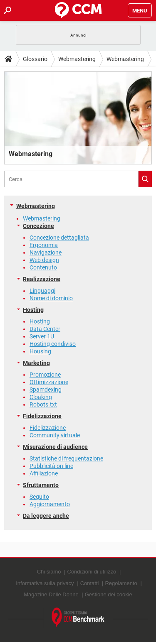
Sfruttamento (41, 485)
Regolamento (121, 583)
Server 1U (42, 336)
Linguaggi (42, 290)
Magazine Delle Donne (51, 594)
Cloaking (41, 397)
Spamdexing (46, 389)
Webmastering (77, 59)
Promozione (45, 374)
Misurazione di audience (55, 447)
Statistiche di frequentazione (66, 458)
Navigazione (46, 252)
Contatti (89, 583)
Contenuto (43, 267)
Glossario (35, 59)
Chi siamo (49, 571)
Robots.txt (43, 404)
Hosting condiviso (53, 344)
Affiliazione (44, 473)
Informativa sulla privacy (45, 583)
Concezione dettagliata (59, 237)
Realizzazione (41, 279)
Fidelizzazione (42, 416)
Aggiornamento (50, 504)
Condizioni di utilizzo (91, 571)
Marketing (36, 363)
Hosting (33, 309)
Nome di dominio (51, 298)
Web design (44, 260)
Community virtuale (55, 435)
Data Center (45, 329)
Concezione (38, 226)
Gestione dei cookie (108, 594)
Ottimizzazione (49, 382)
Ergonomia (44, 245)
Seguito (39, 496)
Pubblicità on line (51, 466)
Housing (40, 351)
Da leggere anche (46, 515)
